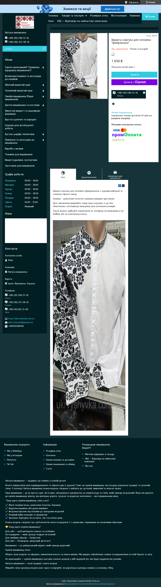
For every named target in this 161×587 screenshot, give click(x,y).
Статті (49, 468)
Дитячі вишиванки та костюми (22, 105)
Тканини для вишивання (18, 154)
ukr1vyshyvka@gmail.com (20, 322)
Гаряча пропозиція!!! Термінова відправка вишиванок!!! (22, 69)
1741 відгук (133, 2)
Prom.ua (95, 581)
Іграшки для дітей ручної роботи (19, 127)
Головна (53, 15)
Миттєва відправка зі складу (99, 454)
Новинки (135, 15)
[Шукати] (44, 49)
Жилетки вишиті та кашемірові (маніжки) (22, 112)
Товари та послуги (72, 15)
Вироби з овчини (14, 148)
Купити (135, 74)
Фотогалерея (118, 15)
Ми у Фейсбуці (14, 451)
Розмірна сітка (99, 15)
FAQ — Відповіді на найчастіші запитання (82, 21)
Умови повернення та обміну (60, 464)
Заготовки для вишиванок (20, 165)
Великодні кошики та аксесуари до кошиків (23, 78)
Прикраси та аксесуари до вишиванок (19, 141)
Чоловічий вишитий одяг (19, 90)
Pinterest (11, 459)
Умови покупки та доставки (60, 459)
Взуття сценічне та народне (20, 119)
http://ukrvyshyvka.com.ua (21, 318)
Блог (51, 21)
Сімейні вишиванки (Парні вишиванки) (19, 98)
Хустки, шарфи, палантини (19, 134)
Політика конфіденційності (102, 584)
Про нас (89, 466)
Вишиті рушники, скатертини (21, 160)
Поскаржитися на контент (77, 584)
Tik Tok (10, 464)
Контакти (50, 455)
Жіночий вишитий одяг (18, 84)
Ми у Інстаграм (14, 455)
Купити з (135, 82)
